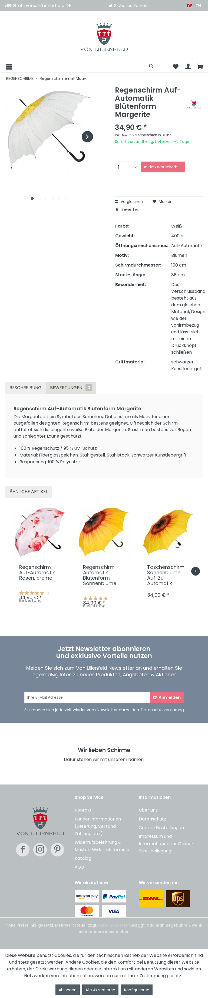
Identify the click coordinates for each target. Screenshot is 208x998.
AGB (79, 867)
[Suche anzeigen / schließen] (160, 65)
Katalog (83, 858)
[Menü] (5, 66)
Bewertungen (71, 387)
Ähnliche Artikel (28, 491)
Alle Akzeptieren (100, 990)
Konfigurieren (136, 990)
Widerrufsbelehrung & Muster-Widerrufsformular (103, 846)
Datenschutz (152, 819)
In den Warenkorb (160, 167)
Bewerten (127, 209)
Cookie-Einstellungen (161, 828)
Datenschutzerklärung (162, 710)
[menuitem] (76, 66)
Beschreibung (25, 388)
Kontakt (83, 810)
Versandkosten (113, 925)
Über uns (148, 810)
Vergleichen (129, 201)
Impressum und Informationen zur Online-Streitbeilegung (166, 843)
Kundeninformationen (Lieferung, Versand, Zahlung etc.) (98, 826)
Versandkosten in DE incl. (152, 135)
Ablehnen (68, 990)
